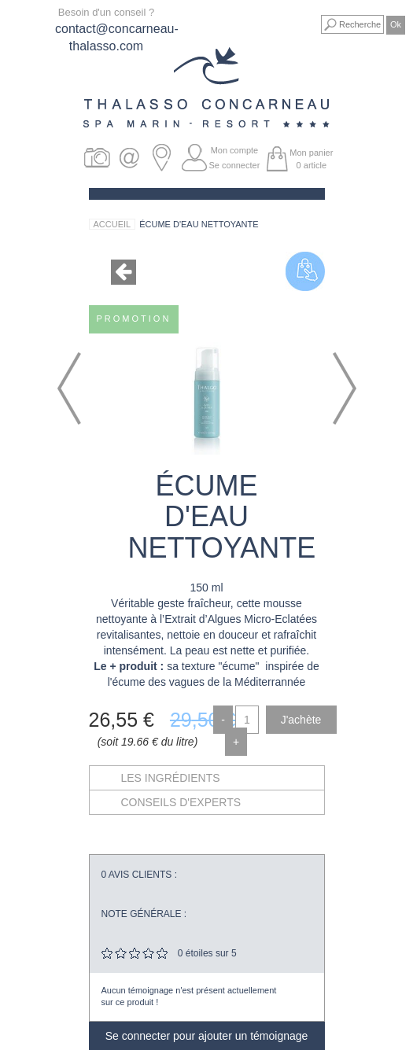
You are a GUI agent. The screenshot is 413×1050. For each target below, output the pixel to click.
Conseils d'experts (181, 802)
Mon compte (235, 150)
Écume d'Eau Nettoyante (198, 224)
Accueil (112, 224)
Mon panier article (311, 159)
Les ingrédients (170, 778)
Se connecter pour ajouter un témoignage (206, 1036)
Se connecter (234, 165)
